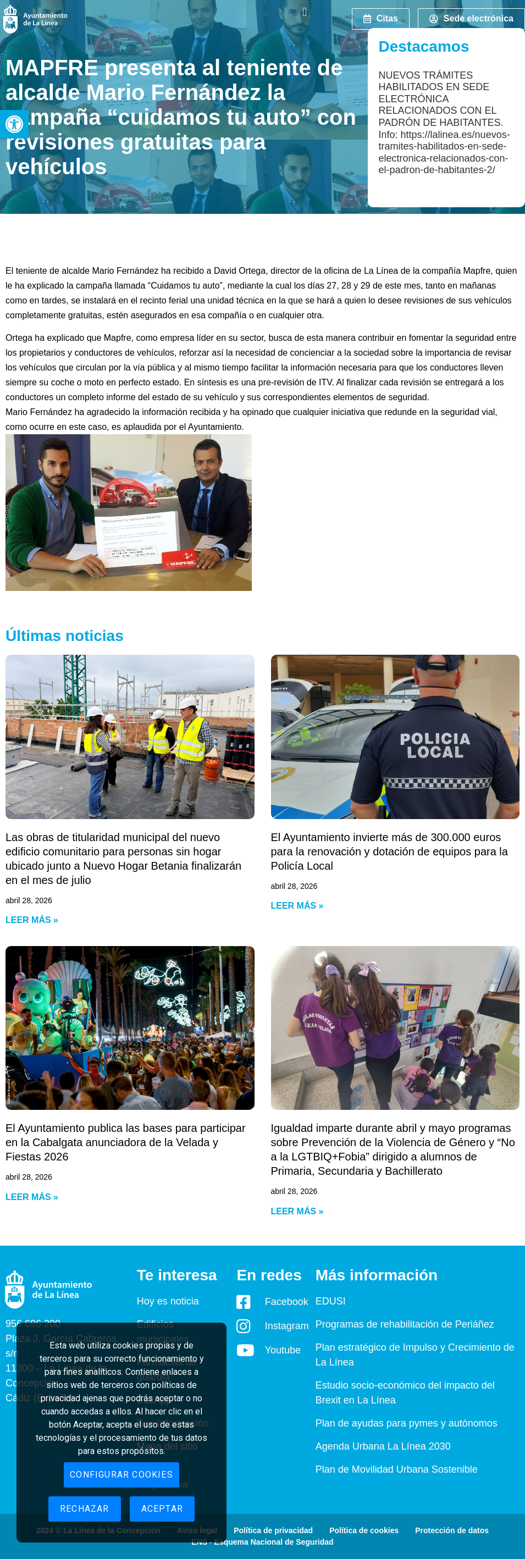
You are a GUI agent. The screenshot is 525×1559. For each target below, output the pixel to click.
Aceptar (162, 1508)
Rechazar (84, 1508)
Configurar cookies (121, 1474)
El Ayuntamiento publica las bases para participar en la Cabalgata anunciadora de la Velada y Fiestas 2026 (125, 1142)
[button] (14, 124)
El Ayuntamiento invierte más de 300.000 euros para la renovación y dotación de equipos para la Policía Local (389, 851)
